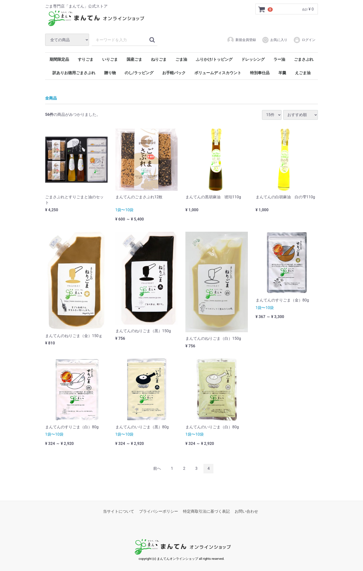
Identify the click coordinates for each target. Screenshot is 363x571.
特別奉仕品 (260, 72)
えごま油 (303, 72)
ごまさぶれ (303, 59)
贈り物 (110, 72)
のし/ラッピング (139, 72)
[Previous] (157, 468)
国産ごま (134, 59)
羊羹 (282, 72)
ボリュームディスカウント (217, 72)
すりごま (85, 59)
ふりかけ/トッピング (214, 59)
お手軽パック (174, 72)
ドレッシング (253, 59)
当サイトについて (118, 511)
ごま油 (181, 59)
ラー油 (279, 59)
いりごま (110, 59)
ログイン (304, 40)
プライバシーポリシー (158, 511)
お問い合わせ (246, 511)
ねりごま (159, 59)
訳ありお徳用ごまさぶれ (73, 72)
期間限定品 (59, 59)
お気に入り (274, 40)
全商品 (51, 98)
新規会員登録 (241, 40)
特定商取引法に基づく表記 (206, 511)
